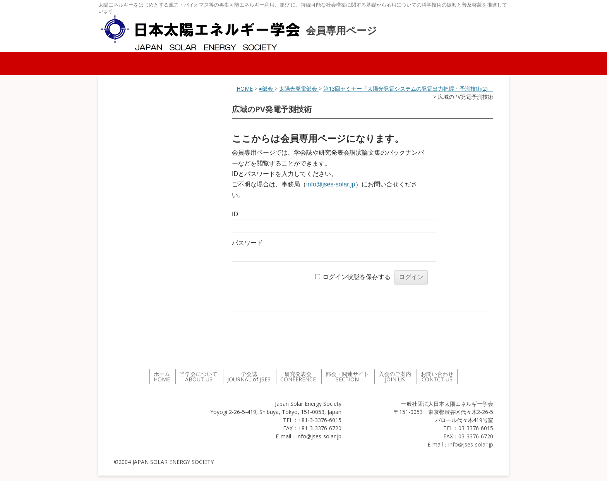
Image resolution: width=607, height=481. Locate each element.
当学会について (199, 376)
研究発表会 (298, 376)
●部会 (266, 88)
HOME (245, 88)
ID (235, 214)
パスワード (247, 243)
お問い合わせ (437, 376)
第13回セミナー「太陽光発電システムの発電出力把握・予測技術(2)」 (408, 88)
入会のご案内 (395, 376)
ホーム (162, 376)
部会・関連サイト (347, 376)
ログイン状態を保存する (356, 277)
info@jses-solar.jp (330, 184)
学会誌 (249, 376)
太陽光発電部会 (299, 88)
